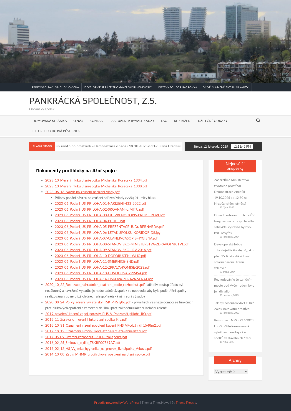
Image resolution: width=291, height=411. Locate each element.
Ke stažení (182, 121)
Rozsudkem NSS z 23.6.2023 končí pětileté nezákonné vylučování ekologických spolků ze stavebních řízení (233, 329)
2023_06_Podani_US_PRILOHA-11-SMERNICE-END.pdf (97, 261)
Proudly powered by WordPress (116, 402)
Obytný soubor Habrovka (177, 87)
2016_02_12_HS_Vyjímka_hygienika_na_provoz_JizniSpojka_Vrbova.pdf (98, 348)
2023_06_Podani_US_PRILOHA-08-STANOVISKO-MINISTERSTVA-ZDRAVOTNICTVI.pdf (121, 244)
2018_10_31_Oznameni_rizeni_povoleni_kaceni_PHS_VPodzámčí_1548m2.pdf (103, 325)
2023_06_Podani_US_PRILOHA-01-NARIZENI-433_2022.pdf (100, 203)
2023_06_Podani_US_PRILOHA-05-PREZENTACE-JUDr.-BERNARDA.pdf (109, 226)
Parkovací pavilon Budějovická (55, 87)
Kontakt (97, 121)
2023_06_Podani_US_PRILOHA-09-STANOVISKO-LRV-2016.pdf (103, 250)
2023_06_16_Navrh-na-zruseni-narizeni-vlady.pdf (82, 192)
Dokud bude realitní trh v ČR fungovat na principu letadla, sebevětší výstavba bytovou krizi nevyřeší (234, 224)
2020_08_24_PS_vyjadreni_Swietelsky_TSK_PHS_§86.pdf (88, 302)
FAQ (164, 121)
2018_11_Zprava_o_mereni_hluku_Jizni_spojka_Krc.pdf (86, 319)
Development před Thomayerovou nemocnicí (118, 87)
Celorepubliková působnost (57, 131)
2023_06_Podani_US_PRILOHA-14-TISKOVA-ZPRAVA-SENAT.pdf (104, 279)
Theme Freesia (186, 402)
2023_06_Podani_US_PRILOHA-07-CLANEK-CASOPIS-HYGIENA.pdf (106, 238)
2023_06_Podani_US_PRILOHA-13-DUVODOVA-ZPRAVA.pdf (101, 273)
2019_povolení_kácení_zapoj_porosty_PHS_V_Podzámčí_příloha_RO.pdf (98, 314)
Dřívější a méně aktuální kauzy (226, 87)
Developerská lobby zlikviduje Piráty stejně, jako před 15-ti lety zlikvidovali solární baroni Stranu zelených (233, 256)
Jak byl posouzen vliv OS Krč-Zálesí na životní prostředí (234, 306)
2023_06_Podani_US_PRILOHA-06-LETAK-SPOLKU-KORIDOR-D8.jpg (108, 232)
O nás (78, 121)
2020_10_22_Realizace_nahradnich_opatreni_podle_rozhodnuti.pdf (95, 284)
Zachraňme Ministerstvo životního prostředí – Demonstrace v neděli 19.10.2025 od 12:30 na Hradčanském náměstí (115, 146)
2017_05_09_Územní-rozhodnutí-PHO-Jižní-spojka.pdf (86, 337)
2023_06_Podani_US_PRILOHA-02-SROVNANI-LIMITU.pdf (99, 209)
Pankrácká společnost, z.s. (93, 100)
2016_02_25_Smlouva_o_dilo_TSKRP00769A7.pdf (82, 342)
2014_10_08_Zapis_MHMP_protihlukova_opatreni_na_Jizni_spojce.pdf (97, 354)
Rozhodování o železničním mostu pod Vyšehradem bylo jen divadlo (234, 285)
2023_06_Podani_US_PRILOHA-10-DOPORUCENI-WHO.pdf (100, 256)
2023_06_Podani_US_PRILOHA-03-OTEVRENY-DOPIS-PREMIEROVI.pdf (110, 215)
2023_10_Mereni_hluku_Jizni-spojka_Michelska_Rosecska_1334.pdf (96, 180)
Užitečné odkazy (213, 121)
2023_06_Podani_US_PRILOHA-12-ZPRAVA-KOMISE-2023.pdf (102, 267)
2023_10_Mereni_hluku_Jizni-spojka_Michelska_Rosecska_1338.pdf (96, 186)
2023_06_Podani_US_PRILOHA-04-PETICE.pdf (90, 221)
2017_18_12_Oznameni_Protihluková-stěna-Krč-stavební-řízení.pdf (96, 331)
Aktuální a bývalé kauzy (132, 121)
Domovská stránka (50, 121)
